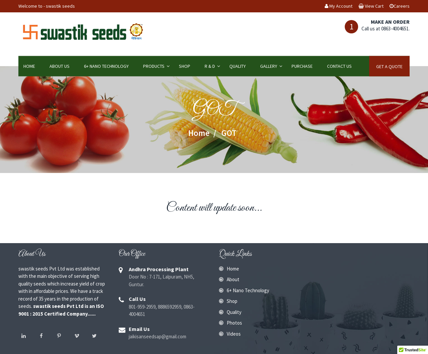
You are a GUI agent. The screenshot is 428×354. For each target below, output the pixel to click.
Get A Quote (389, 66)
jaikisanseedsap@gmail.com (157, 336)
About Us (59, 66)
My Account (338, 6)
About (233, 279)
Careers (400, 6)
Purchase (302, 66)
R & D (210, 66)
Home (29, 66)
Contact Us (339, 66)
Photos (234, 323)
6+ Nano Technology (106, 66)
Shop (184, 66)
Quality (237, 66)
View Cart (371, 6)
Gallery (268, 66)
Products (154, 66)
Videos (234, 334)
